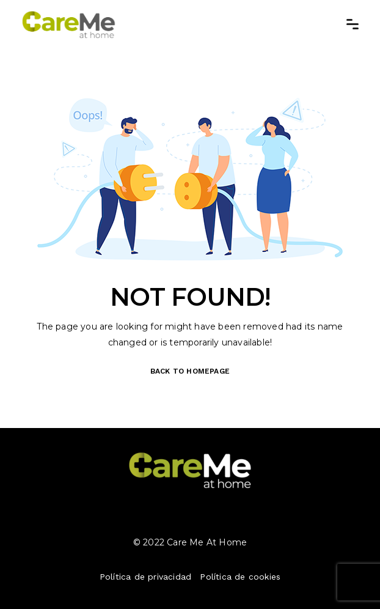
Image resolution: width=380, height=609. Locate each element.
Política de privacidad (145, 576)
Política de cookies (240, 576)
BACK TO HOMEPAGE (190, 371)
